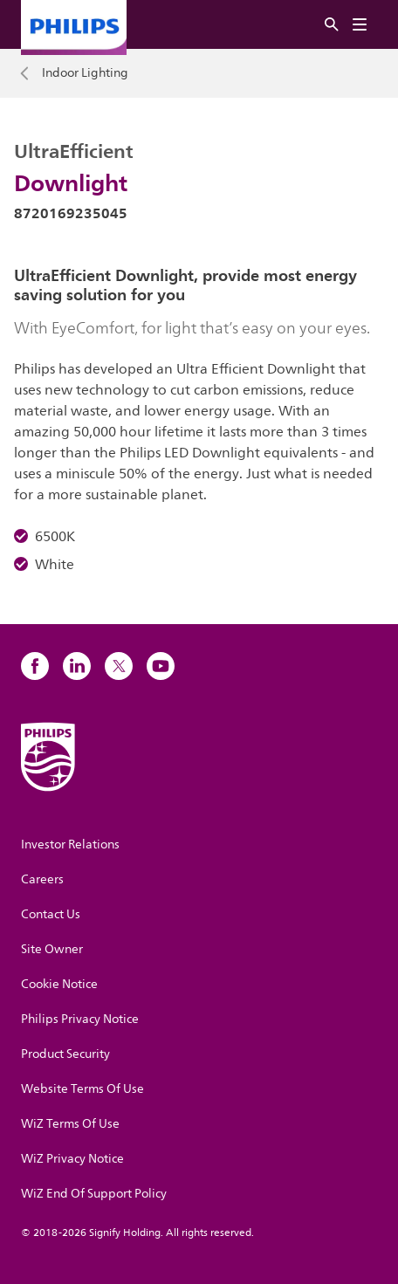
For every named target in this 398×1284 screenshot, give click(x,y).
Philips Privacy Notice (80, 1019)
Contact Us (50, 914)
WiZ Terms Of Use (70, 1124)
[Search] (331, 25)
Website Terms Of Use (82, 1089)
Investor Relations (70, 844)
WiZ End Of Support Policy (94, 1194)
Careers (42, 879)
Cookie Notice (59, 984)
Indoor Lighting (85, 73)
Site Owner (52, 949)
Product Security (65, 1054)
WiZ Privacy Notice (72, 1159)
